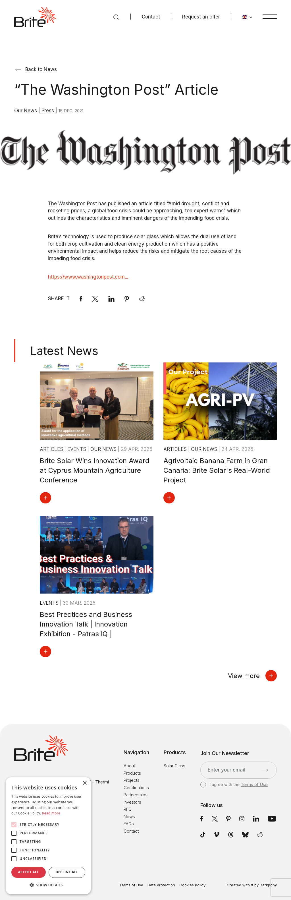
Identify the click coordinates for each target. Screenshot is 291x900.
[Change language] (247, 17)
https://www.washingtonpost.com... (88, 277)
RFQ (128, 809)
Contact (151, 17)
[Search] (116, 17)
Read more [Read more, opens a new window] (51, 813)
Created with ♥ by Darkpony (252, 885)
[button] (48, 885)
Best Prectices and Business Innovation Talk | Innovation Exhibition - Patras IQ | (86, 624)
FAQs (129, 823)
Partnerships (135, 794)
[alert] (48, 835)
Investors (132, 802)
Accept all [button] (28, 872)
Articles (52, 449)
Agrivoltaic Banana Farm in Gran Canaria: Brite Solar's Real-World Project (216, 470)
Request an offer (201, 17)
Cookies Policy (192, 885)
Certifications (136, 787)
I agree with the (234, 784)
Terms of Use (254, 784)
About (129, 765)
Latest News (64, 351)
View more (252, 675)
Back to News (36, 69)
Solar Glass (174, 765)
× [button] (84, 783)
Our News (26, 110)
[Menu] (270, 16)
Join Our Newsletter (224, 753)
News (129, 816)
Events (77, 449)
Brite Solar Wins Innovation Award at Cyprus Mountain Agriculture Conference (94, 470)
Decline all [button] (67, 872)
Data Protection (161, 885)
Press (48, 110)
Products (132, 773)
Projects (132, 780)
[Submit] (264, 770)
